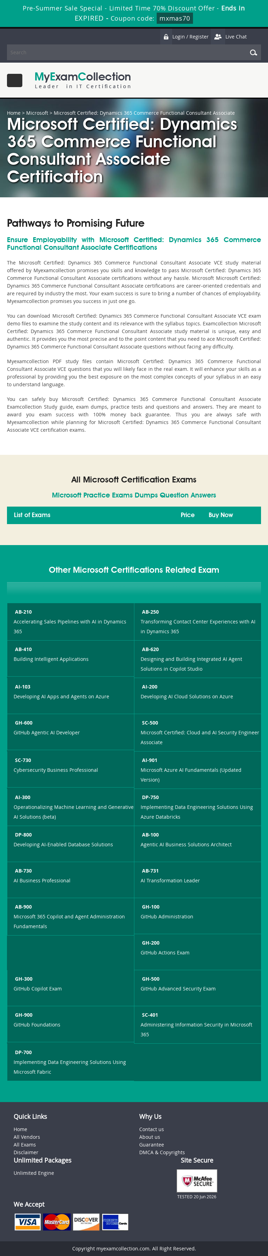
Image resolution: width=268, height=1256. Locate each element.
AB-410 (23, 649)
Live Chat (228, 36)
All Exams (25, 1144)
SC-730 (22, 760)
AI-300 (22, 797)
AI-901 (149, 760)
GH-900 (23, 1014)
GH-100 (150, 906)
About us (149, 1137)
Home (14, 113)
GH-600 (23, 722)
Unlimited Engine (34, 1173)
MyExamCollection (83, 80)
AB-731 (150, 870)
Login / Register (184, 36)
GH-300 (23, 978)
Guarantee (151, 1144)
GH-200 (150, 942)
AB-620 (150, 649)
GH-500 (150, 978)
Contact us (151, 1129)
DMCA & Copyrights (162, 1152)
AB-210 (23, 611)
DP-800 (23, 834)
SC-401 (149, 1014)
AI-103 (22, 686)
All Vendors (27, 1137)
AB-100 (150, 834)
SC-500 (149, 722)
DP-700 (23, 1052)
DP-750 (150, 797)
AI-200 (149, 686)
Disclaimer (26, 1152)
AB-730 (23, 870)
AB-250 (150, 611)
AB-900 (23, 906)
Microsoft (37, 113)
